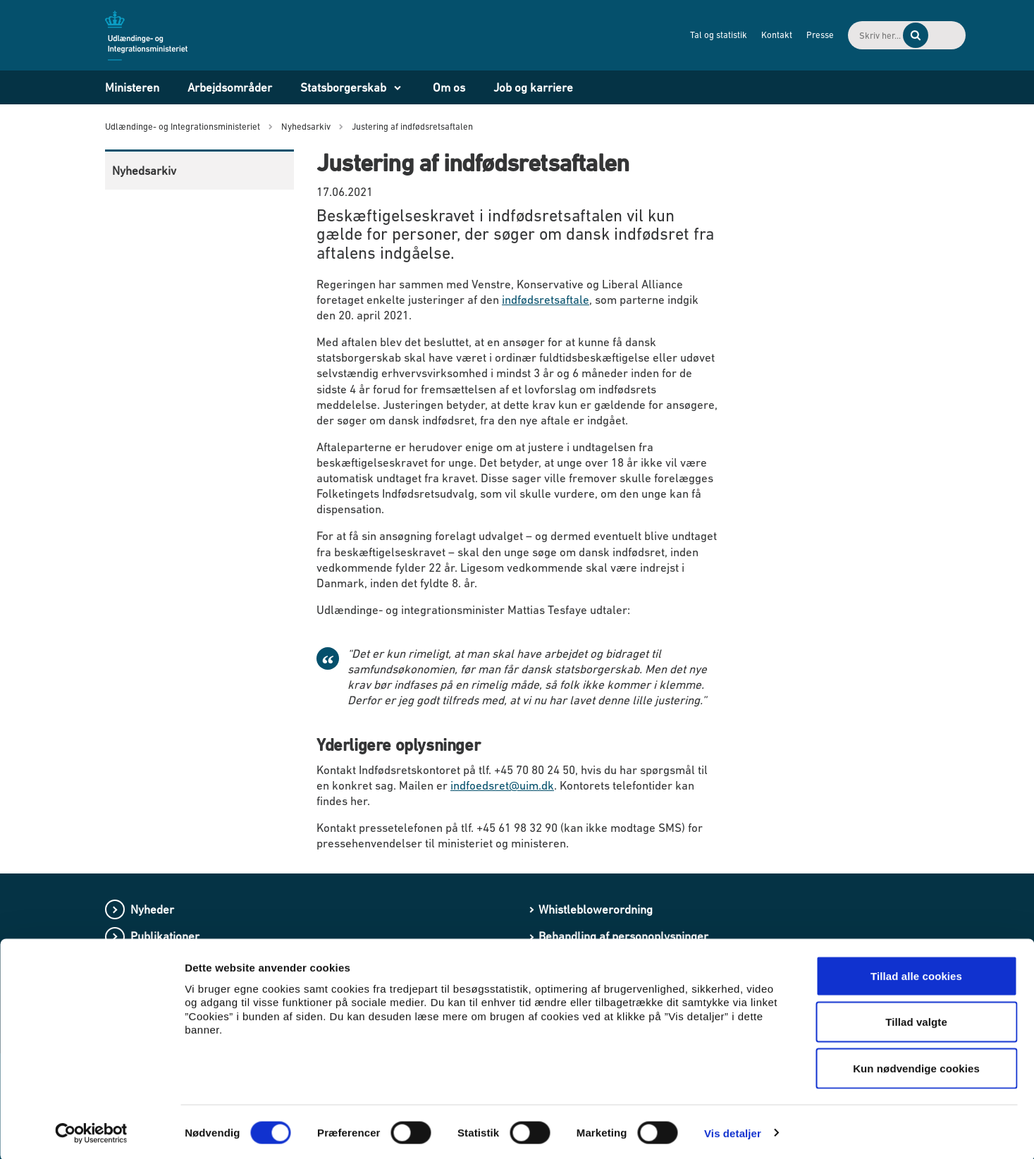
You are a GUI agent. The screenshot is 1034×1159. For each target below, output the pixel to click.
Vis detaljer (732, 1131)
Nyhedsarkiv (144, 171)
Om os (449, 87)
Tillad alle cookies (916, 974)
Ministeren (132, 87)
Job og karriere (533, 87)
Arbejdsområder (229, 87)
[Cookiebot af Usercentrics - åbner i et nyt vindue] (91, 1131)
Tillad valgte (916, 1020)
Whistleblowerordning (595, 909)
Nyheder (152, 909)
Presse (755, 35)
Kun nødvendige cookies (916, 1066)
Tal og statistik (653, 35)
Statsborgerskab (343, 87)
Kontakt (711, 35)
